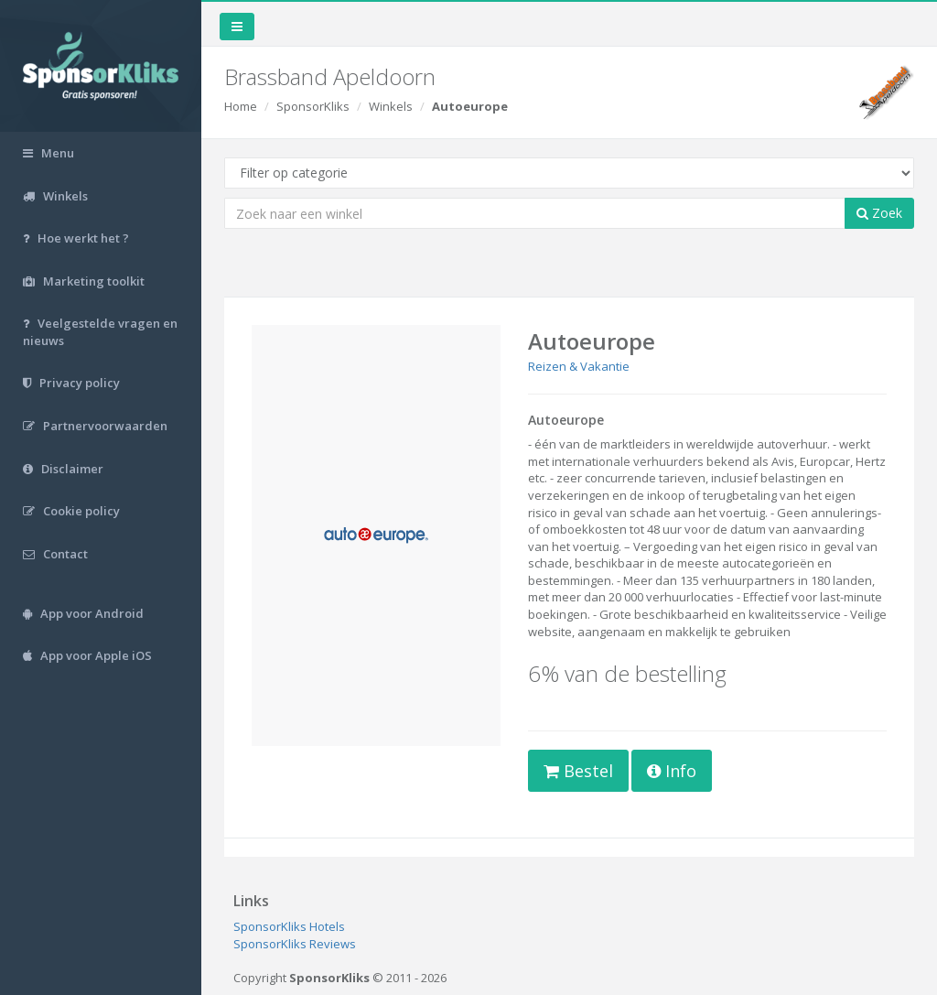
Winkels (391, 106)
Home (240, 106)
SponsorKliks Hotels (289, 926)
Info (671, 771)
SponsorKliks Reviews (294, 944)
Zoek (879, 213)
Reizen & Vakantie (579, 366)
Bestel (578, 771)
